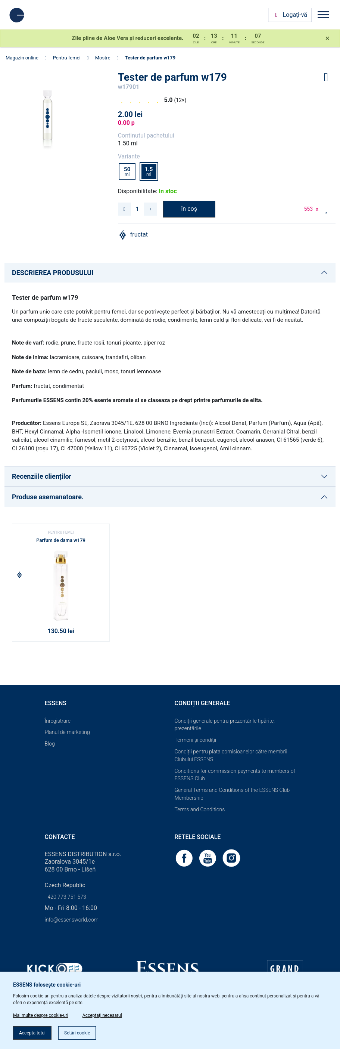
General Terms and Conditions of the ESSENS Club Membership (232, 794)
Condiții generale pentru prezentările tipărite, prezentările (225, 725)
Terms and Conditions (200, 809)
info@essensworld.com (72, 920)
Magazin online (22, 58)
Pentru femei (67, 58)
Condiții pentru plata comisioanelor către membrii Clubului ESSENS (231, 755)
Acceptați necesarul (102, 1015)
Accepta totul (32, 1033)
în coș (189, 208)
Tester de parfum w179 (150, 58)
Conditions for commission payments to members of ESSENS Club (235, 775)
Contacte (60, 836)
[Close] (327, 38)
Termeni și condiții (195, 740)
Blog (50, 744)
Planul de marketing (67, 732)
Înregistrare (58, 721)
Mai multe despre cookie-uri (40, 1015)
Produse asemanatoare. (48, 497)
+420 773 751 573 (65, 897)
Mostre (102, 58)
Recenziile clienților (41, 476)
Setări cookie (77, 1033)
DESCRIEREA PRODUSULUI (52, 273)
